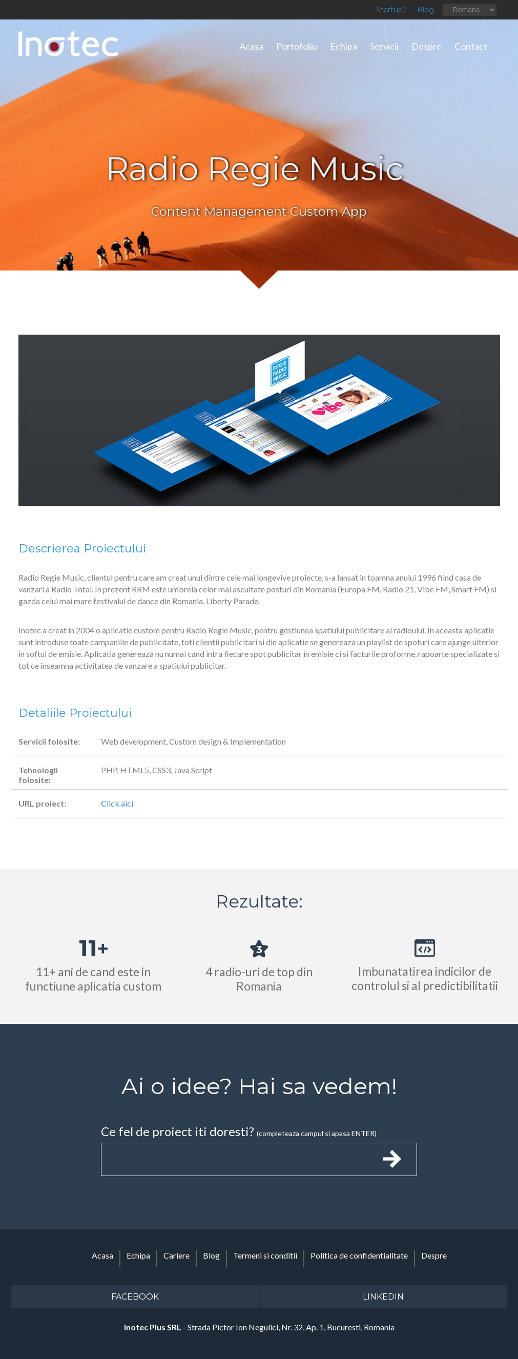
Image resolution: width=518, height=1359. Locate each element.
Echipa (343, 46)
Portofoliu (296, 46)
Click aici (117, 803)
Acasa (251, 46)
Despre (426, 46)
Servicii (384, 46)
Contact (470, 46)
